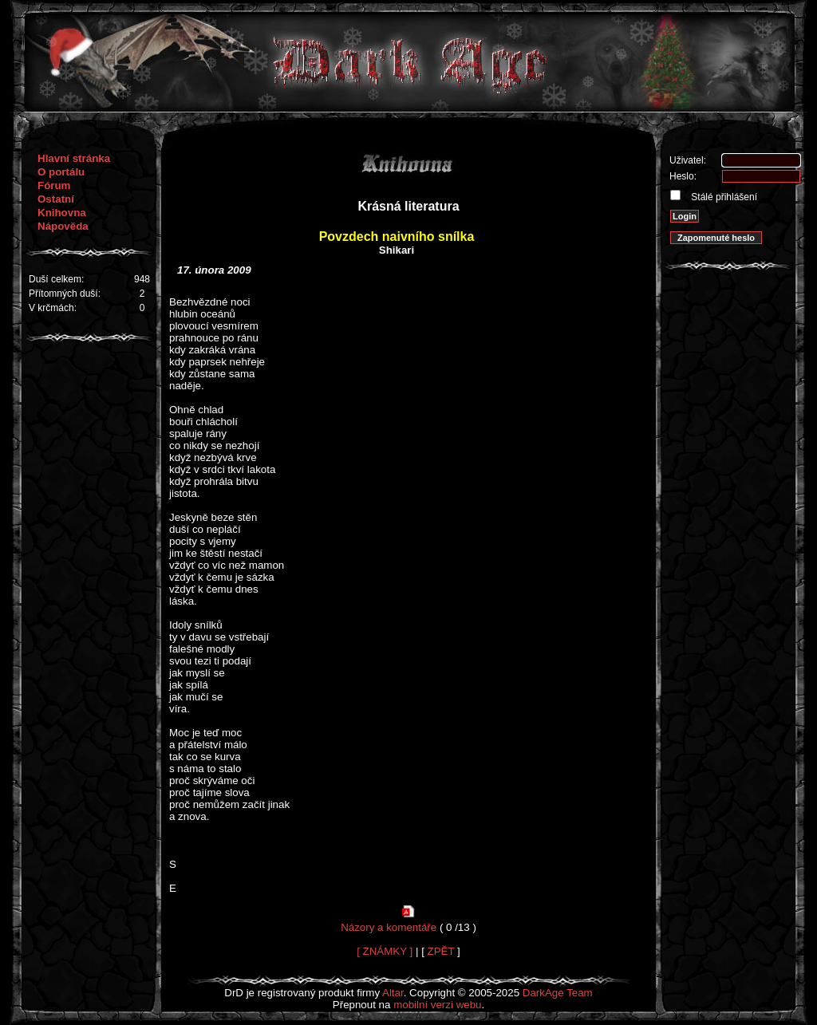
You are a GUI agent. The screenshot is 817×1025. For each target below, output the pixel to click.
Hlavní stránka (73, 158)
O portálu (61, 172)
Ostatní (55, 199)
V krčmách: (53, 307)
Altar (393, 993)
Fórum (53, 185)
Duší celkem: (56, 279)
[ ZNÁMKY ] (384, 951)
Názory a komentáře (388, 927)
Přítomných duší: (65, 293)
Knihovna (61, 213)
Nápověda (63, 226)
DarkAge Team (558, 993)
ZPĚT (441, 951)
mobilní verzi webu (437, 1005)
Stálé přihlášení (723, 197)
